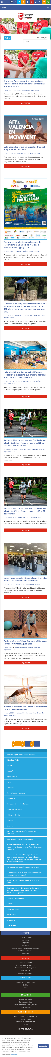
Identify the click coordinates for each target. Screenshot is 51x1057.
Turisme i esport (26, 1019)
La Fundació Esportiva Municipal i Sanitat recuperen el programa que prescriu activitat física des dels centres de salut (24, 375)
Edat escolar (25, 970)
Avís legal (10, 765)
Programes (25, 943)
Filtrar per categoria (41, 38)
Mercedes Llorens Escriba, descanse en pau (23, 867)
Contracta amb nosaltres (16, 793)
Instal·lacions (11, 915)
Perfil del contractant (25, 951)
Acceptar (43, 1046)
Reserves (10, 820)
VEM (25, 987)
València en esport (13, 909)
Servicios (25, 940)
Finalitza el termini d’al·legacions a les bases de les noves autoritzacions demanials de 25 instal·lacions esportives (24, 890)
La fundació (11, 920)
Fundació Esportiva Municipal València (21, 754)
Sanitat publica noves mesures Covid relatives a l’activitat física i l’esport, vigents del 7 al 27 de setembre (25, 511)
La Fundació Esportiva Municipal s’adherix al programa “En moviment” (24, 148)
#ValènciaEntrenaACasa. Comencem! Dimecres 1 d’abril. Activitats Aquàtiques (25, 642)
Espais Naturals (25, 1007)
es (15, 2)
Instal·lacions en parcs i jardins (25, 1005)
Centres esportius (25, 1002)
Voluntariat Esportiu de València (25, 1016)
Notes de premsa (23, 153)
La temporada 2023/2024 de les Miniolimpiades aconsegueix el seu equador (24, 873)
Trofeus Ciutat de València (25, 965)
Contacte (25, 953)
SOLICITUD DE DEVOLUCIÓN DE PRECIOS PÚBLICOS (21, 832)
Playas (9, 782)
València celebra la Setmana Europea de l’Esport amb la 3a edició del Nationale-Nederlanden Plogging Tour (22, 245)
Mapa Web (10, 771)
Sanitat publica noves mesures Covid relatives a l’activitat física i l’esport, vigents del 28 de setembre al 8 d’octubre (25, 443)
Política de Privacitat (14, 809)
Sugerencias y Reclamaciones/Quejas (25, 948)
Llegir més (25, 103)
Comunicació (11, 926)
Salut (37, 90)
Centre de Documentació (25, 982)
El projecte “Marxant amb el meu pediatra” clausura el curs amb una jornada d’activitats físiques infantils (24, 84)
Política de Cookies (13, 815)
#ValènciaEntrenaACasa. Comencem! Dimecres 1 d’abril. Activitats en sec (25, 708)
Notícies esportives (28, 90)
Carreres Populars (25, 962)
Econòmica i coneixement (25, 1022)
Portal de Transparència (15, 898)
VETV (25, 990)
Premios (25, 1024)
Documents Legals (25, 937)
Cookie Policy (11, 798)
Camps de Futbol (25, 999)
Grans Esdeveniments (25, 973)
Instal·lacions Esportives (23, 315)
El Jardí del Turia (13, 760)
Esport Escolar (12, 776)
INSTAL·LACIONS (25, 995)
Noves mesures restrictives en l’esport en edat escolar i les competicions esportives (25, 579)
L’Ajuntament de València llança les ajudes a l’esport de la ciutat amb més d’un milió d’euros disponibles (24, 847)
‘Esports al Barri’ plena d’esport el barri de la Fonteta (23, 881)
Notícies (17, 90)
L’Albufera (10, 787)
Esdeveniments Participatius (25, 968)
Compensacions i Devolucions (18, 804)
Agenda (9, 904)
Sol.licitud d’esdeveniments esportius (20, 839)
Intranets (25, 945)
